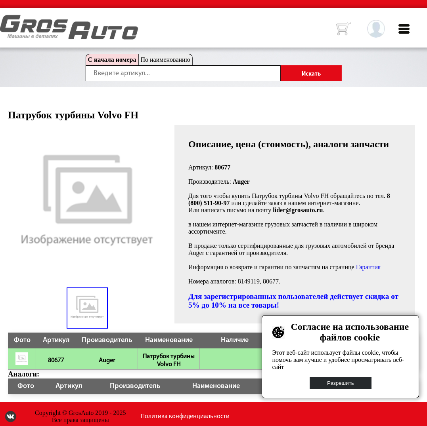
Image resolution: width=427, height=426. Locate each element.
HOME (6, 20)
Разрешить (340, 383)
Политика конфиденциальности (185, 416)
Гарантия (368, 267)
